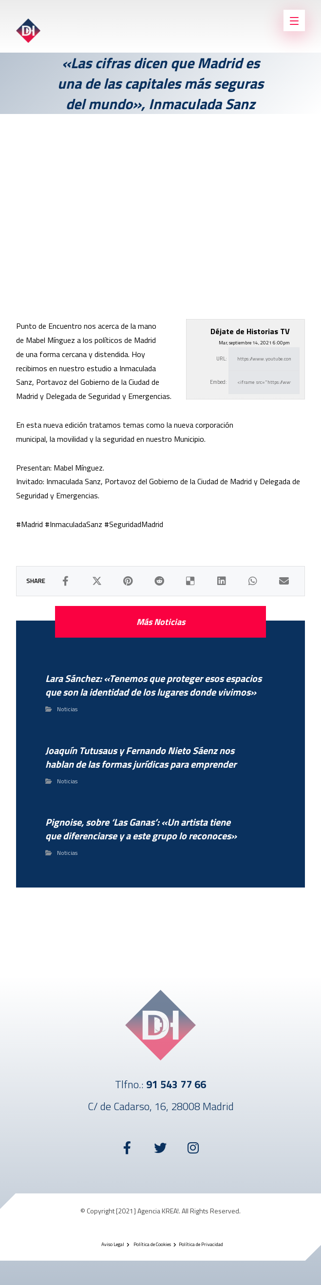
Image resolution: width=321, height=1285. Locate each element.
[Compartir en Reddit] (159, 581)
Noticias (67, 709)
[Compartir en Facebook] (66, 581)
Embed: (218, 382)
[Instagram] (194, 1147)
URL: (221, 358)
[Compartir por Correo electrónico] (284, 581)
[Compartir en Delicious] (190, 581)
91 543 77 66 (176, 1084)
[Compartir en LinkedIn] (221, 581)
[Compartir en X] (97, 581)
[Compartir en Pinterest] (128, 581)
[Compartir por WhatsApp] (253, 581)
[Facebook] (127, 1147)
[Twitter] (161, 1147)
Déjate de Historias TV (250, 331)
